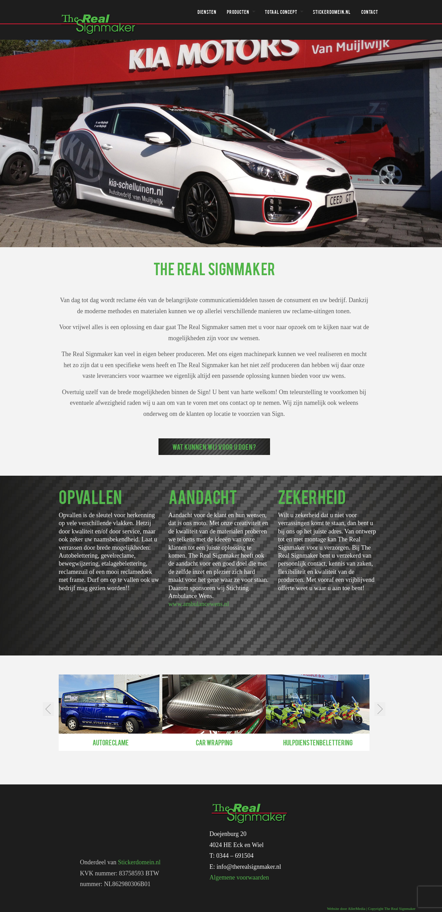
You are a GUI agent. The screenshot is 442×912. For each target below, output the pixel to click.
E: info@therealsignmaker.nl (245, 866)
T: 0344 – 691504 (232, 855)
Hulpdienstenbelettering (318, 742)
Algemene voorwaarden (239, 877)
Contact (369, 12)
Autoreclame (111, 742)
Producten (238, 12)
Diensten (207, 12)
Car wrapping (214, 742)
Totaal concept (281, 12)
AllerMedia (356, 908)
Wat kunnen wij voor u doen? (214, 447)
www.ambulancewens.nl (199, 604)
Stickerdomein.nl (332, 12)
